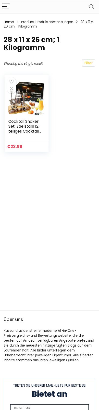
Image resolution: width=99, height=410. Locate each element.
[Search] (91, 6)
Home (9, 21)
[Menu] (6, 6)
